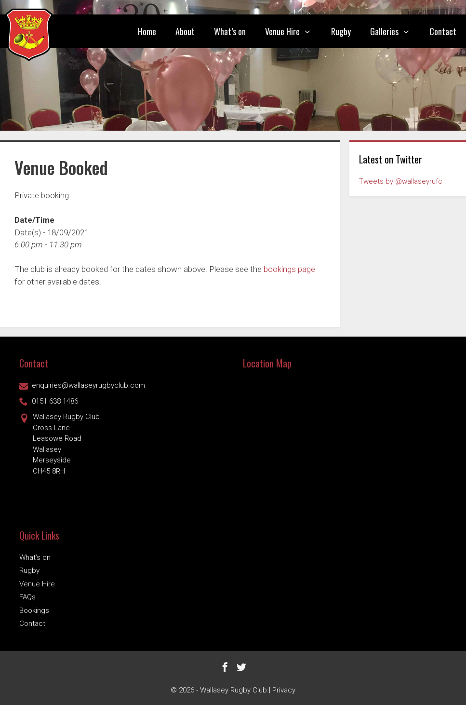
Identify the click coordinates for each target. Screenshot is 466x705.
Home (147, 31)
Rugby (341, 31)
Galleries (395, 31)
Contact (442, 31)
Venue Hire (293, 31)
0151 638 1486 (48, 401)
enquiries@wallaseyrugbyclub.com (82, 385)
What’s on (230, 31)
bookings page (289, 269)
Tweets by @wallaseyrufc (400, 181)
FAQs (27, 597)
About (185, 31)
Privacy (283, 690)
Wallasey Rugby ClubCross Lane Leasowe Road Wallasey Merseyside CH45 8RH (59, 443)
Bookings (34, 610)
